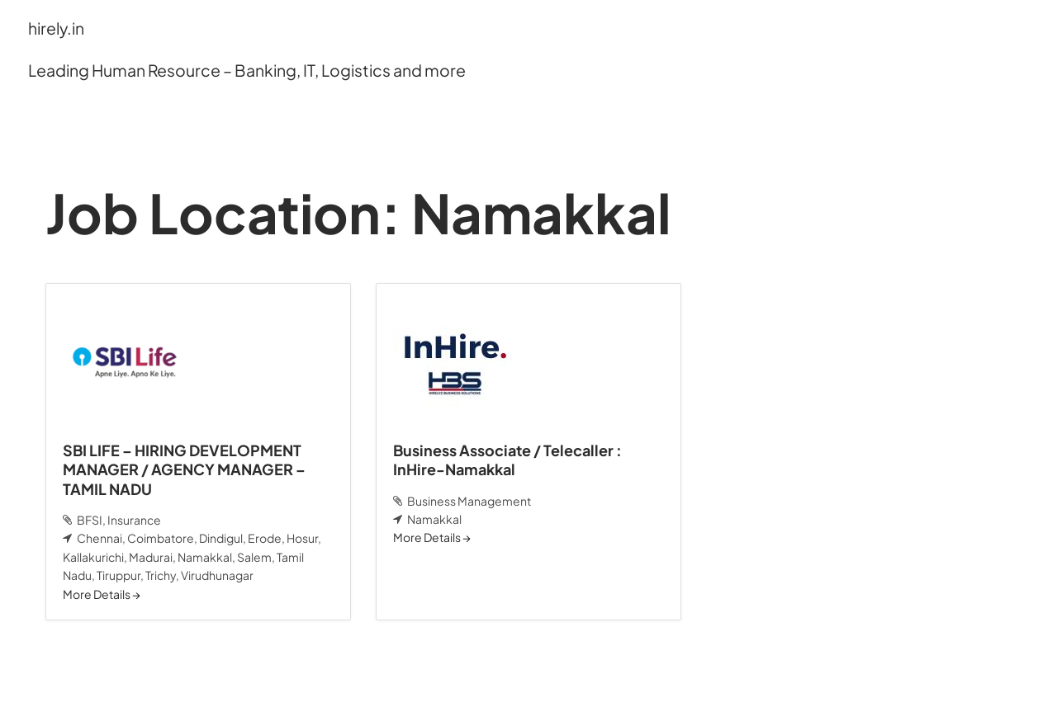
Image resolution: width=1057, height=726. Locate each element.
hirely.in (56, 28)
